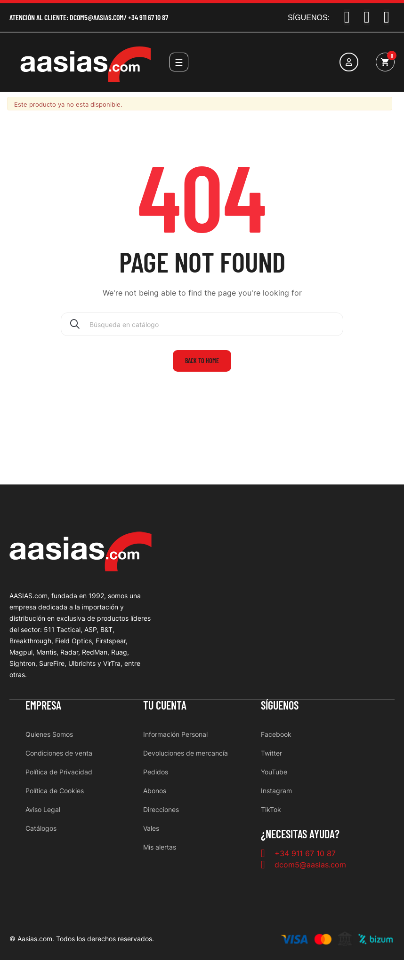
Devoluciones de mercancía (185, 753)
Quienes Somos (49, 734)
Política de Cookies (54, 791)
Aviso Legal (42, 809)
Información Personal (175, 734)
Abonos (154, 791)
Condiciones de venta (58, 753)
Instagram (276, 791)
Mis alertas (159, 847)
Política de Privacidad (58, 772)
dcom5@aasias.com (97, 17)
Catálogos (41, 828)
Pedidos (155, 772)
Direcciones (161, 809)
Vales (151, 828)
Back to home (202, 361)
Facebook (276, 734)
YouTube (274, 772)
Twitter (271, 753)
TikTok (271, 809)
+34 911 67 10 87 (148, 17)
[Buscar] (202, 324)
